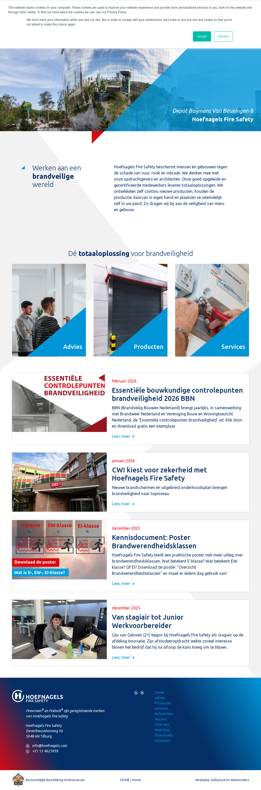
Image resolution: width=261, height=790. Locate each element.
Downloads (164, 735)
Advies (160, 698)
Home (159, 692)
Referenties (164, 714)
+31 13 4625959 (42, 751)
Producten (163, 703)
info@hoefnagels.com (46, 746)
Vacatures (163, 741)
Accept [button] (202, 36)
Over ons (162, 725)
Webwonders (239, 780)
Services (161, 708)
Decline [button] (223, 36)
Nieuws (160, 719)
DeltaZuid (218, 780)
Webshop (162, 730)
